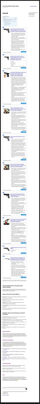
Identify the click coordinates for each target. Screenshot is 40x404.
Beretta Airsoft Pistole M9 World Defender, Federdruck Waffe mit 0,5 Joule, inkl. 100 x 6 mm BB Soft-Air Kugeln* (17, 195)
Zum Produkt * (24, 51)
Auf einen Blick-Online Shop (11, 6)
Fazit (5, 25)
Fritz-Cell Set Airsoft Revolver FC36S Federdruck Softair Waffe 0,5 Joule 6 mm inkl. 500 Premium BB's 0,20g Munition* (18, 109)
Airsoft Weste (5, 357)
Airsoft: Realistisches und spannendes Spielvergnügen (10, 19)
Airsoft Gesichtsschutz (6, 358)
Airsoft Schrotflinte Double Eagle (8, 354)
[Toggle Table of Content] (15, 18)
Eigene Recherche (7, 22)
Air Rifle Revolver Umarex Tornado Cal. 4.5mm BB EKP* (18, 248)
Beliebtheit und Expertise (8, 23)
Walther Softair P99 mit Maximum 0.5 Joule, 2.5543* (17, 137)
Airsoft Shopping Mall (6, 348)
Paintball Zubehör (33, 6)
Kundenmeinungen (7, 24)
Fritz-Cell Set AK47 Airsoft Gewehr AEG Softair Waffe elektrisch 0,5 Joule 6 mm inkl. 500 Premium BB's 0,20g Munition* (18, 220)
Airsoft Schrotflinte (6, 351)
